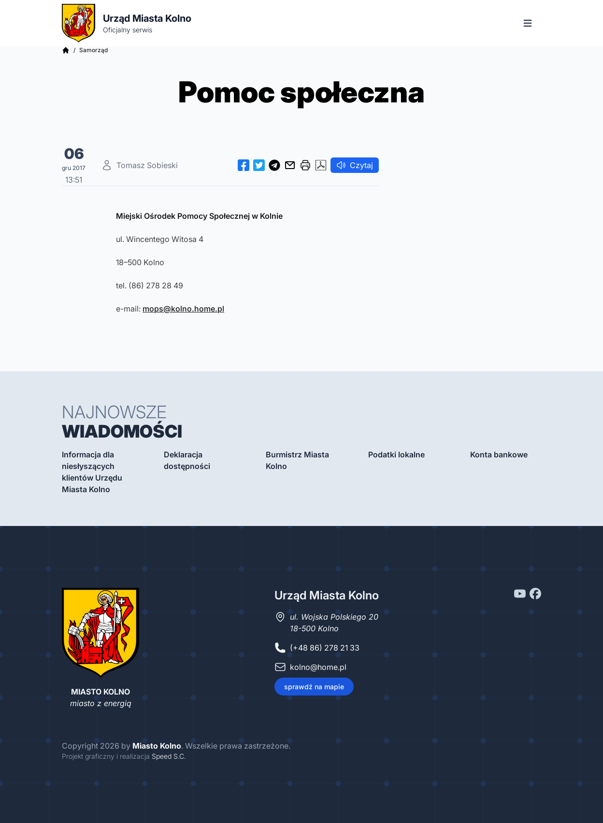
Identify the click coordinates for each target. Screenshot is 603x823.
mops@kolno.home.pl (183, 308)
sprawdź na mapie (314, 686)
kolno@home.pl (318, 667)
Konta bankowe (499, 454)
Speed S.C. (169, 756)
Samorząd (93, 50)
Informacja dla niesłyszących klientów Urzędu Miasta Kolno (92, 472)
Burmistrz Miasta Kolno (297, 460)
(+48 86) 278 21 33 (324, 648)
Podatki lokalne (396, 454)
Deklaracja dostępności (187, 460)
